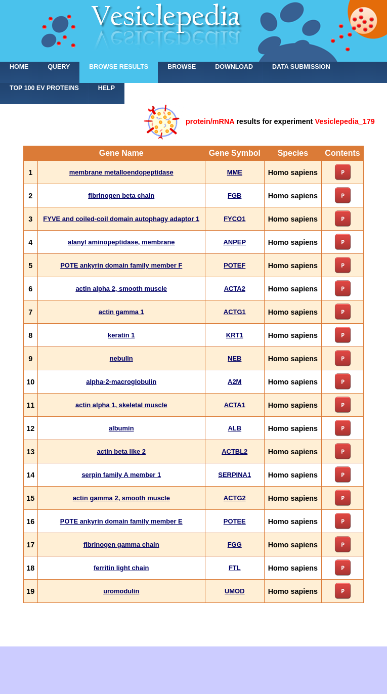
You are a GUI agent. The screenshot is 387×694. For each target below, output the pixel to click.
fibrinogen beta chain (121, 195)
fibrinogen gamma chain (121, 544)
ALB (234, 428)
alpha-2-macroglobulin (121, 381)
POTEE (235, 521)
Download (234, 66)
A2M (234, 381)
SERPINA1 (234, 475)
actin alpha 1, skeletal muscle (121, 405)
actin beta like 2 (121, 451)
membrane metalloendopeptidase (121, 172)
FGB (234, 195)
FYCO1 (234, 219)
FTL (235, 568)
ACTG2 (235, 498)
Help (106, 88)
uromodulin (121, 591)
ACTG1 (235, 312)
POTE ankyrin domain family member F (121, 265)
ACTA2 (234, 288)
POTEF (234, 265)
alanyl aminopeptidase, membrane (121, 242)
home (19, 66)
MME (234, 172)
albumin (121, 428)
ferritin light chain (121, 568)
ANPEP (234, 242)
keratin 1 (121, 335)
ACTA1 (234, 405)
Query (59, 66)
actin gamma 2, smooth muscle (121, 498)
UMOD (235, 591)
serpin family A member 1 (121, 475)
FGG (235, 544)
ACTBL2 (234, 451)
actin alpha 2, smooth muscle (121, 288)
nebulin (121, 358)
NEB (234, 358)
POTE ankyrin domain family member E (121, 521)
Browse (181, 66)
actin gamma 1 (121, 312)
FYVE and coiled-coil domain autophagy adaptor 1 (121, 219)
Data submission (301, 66)
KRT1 (234, 335)
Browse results (118, 66)
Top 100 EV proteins (44, 88)
